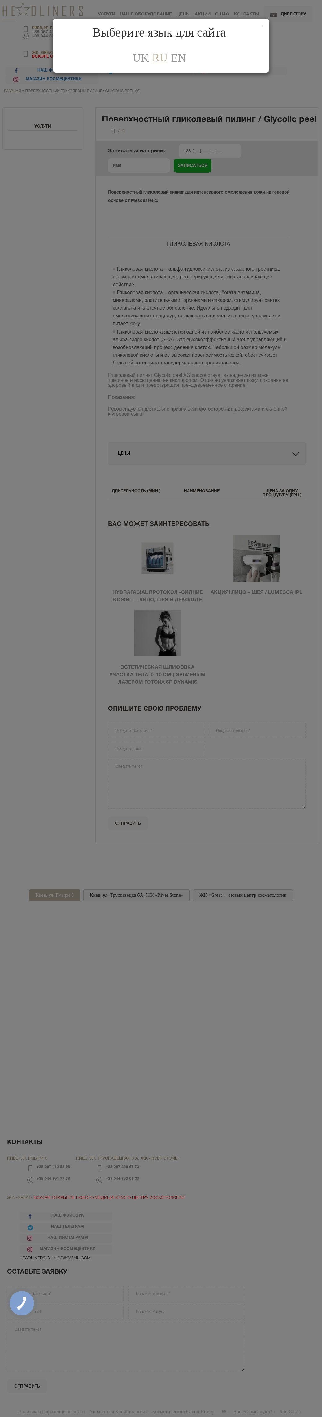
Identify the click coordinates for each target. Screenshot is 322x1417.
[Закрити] (262, 26)
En (178, 57)
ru (160, 57)
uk (141, 57)
